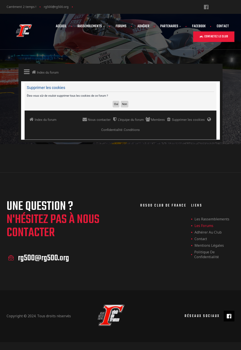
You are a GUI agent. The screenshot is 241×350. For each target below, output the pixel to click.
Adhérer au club (208, 232)
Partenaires (170, 26)
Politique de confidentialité (206, 254)
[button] (213, 36)
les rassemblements (211, 219)
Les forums (203, 225)
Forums (121, 26)
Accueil (61, 26)
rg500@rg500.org (56, 7)
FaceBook (199, 26)
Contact (223, 26)
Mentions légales (209, 245)
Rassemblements (91, 26)
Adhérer (143, 26)
